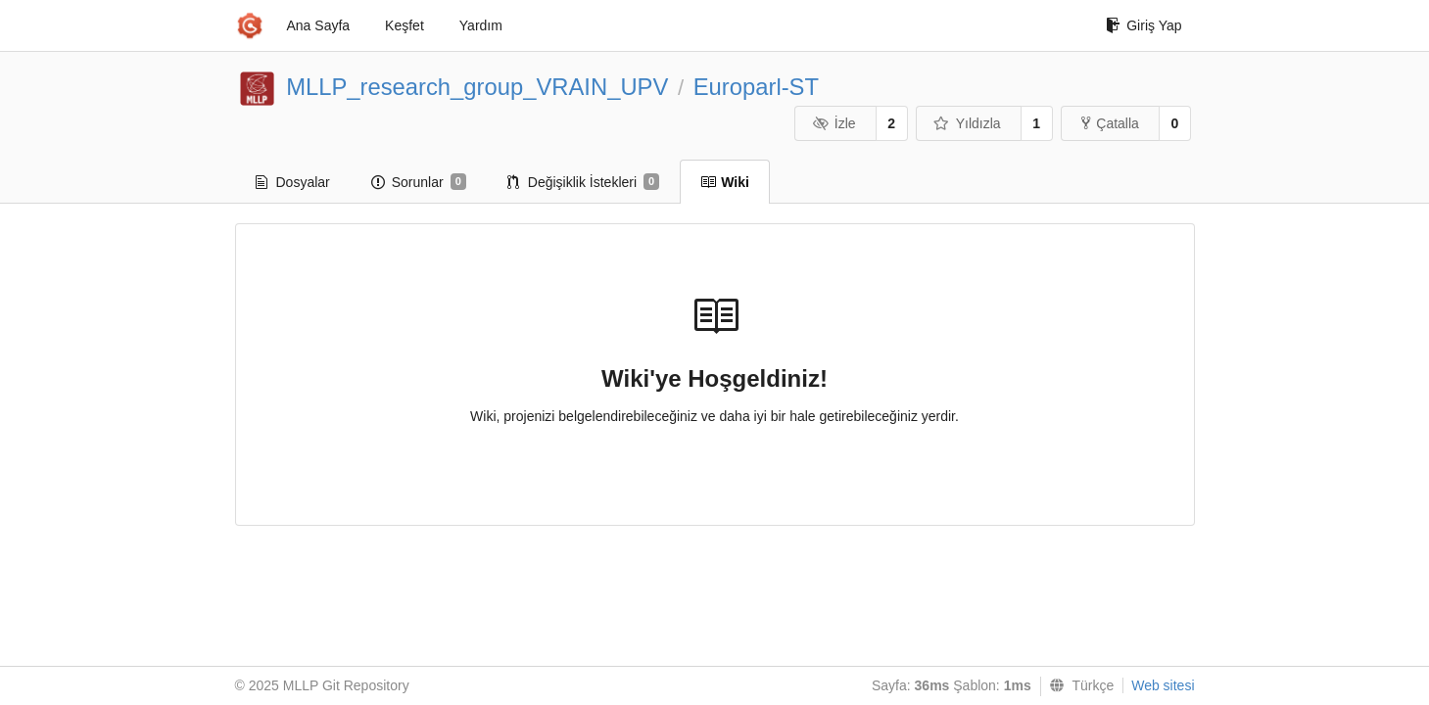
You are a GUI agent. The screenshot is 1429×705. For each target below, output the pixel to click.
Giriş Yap (1143, 25)
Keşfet (404, 25)
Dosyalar (293, 182)
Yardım (480, 25)
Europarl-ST (756, 86)
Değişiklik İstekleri (583, 182)
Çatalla (1110, 123)
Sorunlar (418, 182)
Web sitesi (1162, 685)
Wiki (724, 182)
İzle (833, 123)
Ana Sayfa (319, 25)
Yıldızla (966, 123)
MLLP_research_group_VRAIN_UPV (477, 86)
